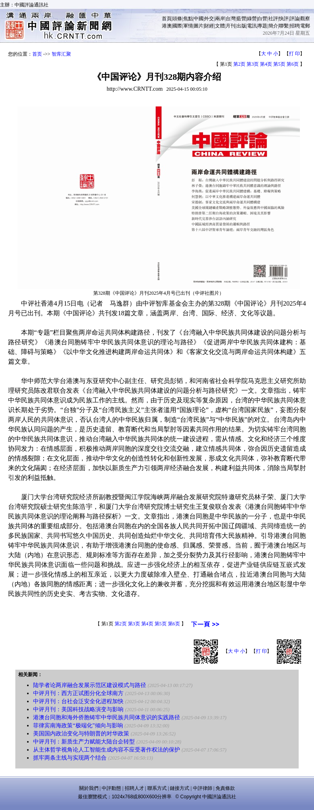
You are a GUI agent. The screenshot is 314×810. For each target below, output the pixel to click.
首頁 (167, 18)
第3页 (253, 64)
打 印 (294, 53)
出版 (241, 26)
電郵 (305, 26)
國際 (177, 26)
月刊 (230, 26)
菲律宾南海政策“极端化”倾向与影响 (78, 726)
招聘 (294, 26)
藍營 (241, 18)
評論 (294, 18)
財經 (209, 26)
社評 (273, 18)
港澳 (167, 26)
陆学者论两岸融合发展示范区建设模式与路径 (89, 685)
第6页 (293, 64)
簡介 (273, 26)
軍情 (188, 26)
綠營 (252, 18)
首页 (37, 54)
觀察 (305, 18)
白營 (262, 18)
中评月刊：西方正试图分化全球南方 (78, 693)
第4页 (266, 64)
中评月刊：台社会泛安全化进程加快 (78, 701)
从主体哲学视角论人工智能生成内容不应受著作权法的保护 (106, 750)
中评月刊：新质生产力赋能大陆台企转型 (84, 742)
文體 (220, 26)
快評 (284, 18)
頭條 (177, 18)
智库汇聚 (61, 54)
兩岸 (220, 18)
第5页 (279, 64)
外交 (209, 18)
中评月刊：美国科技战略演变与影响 (78, 709)
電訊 (252, 26)
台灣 (230, 18)
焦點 (188, 18)
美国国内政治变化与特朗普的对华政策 (81, 734)
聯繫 (284, 26)
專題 (262, 26)
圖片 (198, 26)
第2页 (239, 64)
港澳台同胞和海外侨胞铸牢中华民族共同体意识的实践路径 (106, 717)
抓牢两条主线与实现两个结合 (70, 758)
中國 (198, 18)
